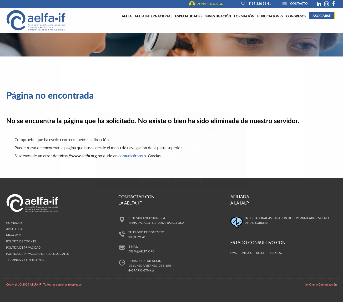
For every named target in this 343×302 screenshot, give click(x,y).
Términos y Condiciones (25, 260)
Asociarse (322, 15)
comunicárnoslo (132, 156)
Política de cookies (21, 241)
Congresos (296, 16)
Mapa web (13, 235)
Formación (244, 16)
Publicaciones (270, 16)
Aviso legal (15, 229)
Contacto (294, 3)
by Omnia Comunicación (321, 284)
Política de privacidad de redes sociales (37, 254)
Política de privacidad (23, 247)
